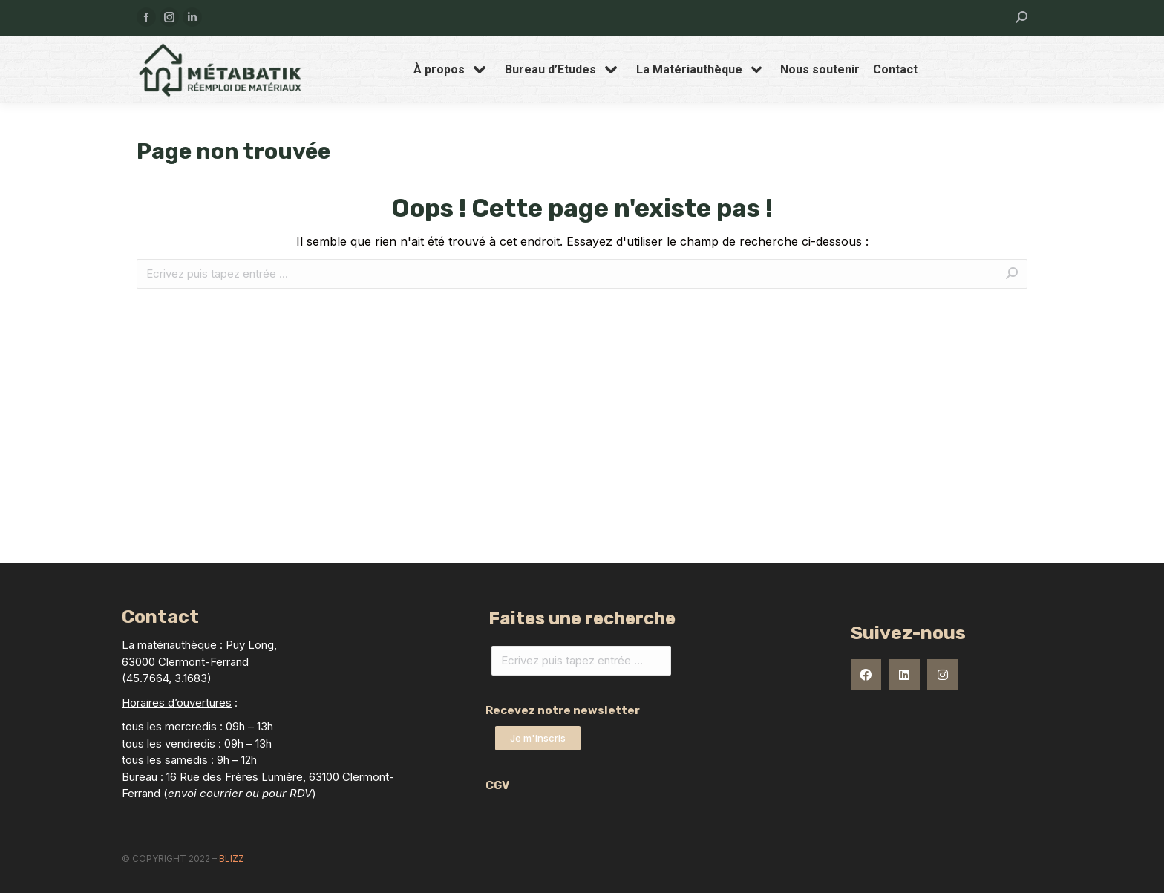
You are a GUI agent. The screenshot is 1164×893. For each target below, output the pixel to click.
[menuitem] (452, 70)
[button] (538, 738)
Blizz (231, 858)
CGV (497, 785)
